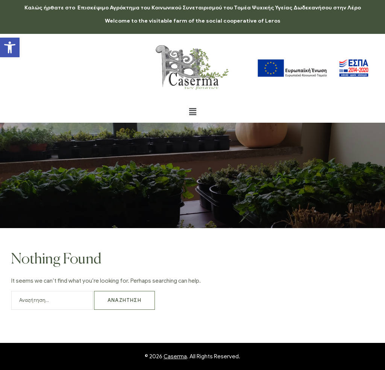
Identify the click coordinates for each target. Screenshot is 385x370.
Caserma (175, 356)
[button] (10, 47)
